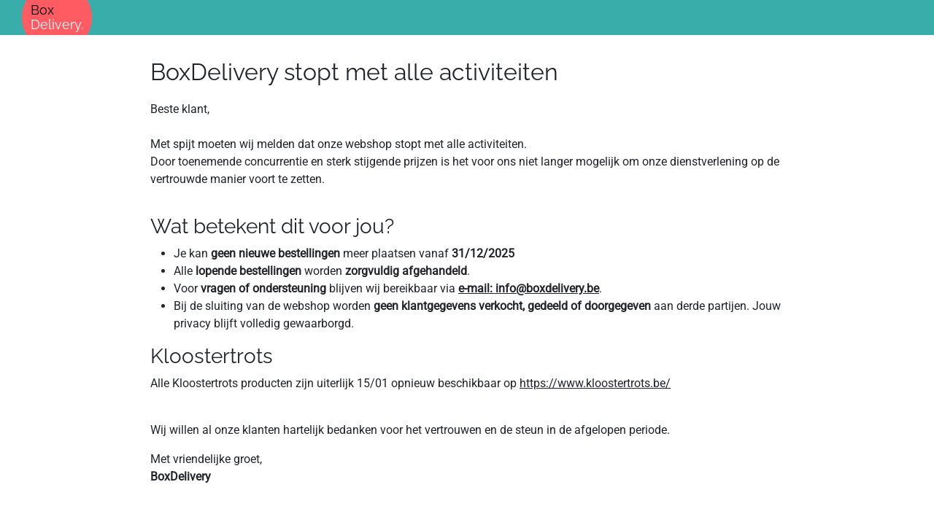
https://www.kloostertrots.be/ (595, 383)
